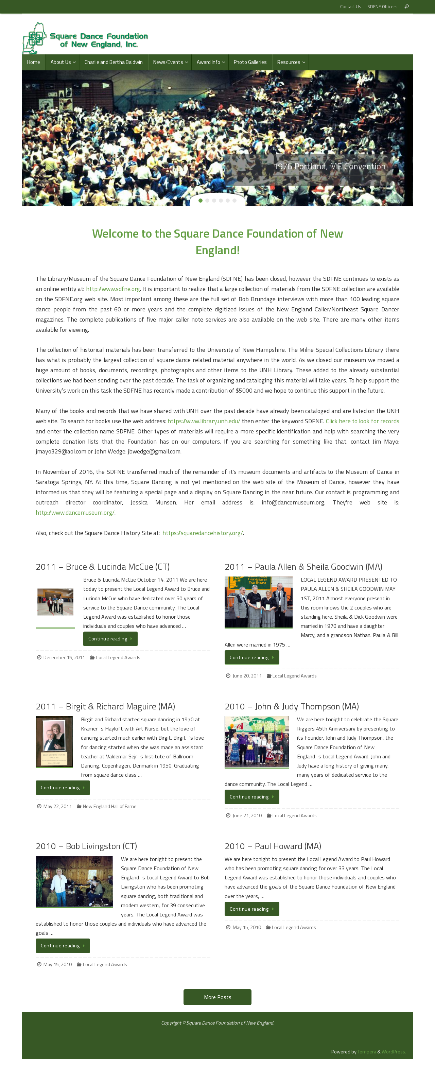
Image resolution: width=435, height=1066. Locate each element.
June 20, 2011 (247, 676)
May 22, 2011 (58, 806)
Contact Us (350, 6)
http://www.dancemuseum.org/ (75, 512)
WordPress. (394, 1051)
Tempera (367, 1051)
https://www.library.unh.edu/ (204, 421)
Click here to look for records (362, 421)
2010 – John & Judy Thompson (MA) (292, 706)
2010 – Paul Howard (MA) (273, 846)
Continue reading (111, 638)
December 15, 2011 (64, 657)
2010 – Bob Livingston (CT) (86, 846)
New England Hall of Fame (110, 806)
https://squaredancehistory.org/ (202, 532)
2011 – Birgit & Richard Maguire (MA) (105, 706)
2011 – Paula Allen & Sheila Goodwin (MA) (303, 566)
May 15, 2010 (58, 964)
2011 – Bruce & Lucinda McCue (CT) (103, 566)
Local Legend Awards (118, 657)
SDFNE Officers (382, 6)
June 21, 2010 (247, 815)
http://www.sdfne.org (113, 288)
